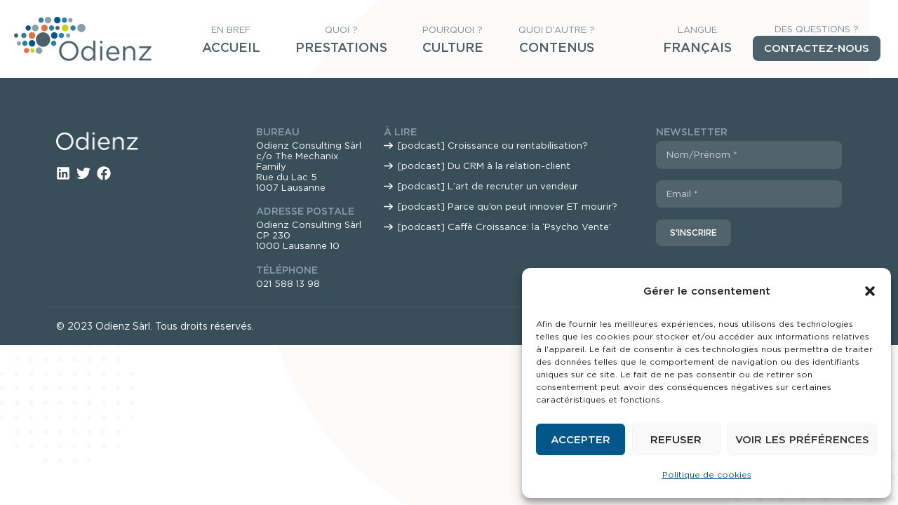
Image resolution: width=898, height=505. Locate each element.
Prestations (341, 47)
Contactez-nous (816, 48)
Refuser (676, 439)
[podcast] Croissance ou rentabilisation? (493, 145)
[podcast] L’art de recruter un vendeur (488, 186)
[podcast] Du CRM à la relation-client (484, 166)
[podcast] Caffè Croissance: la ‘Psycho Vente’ (504, 227)
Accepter (580, 439)
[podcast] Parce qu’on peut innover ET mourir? (507, 206)
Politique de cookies (706, 474)
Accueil (231, 47)
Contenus (556, 47)
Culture (452, 47)
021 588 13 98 (288, 283)
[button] (870, 291)
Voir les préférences (802, 439)
